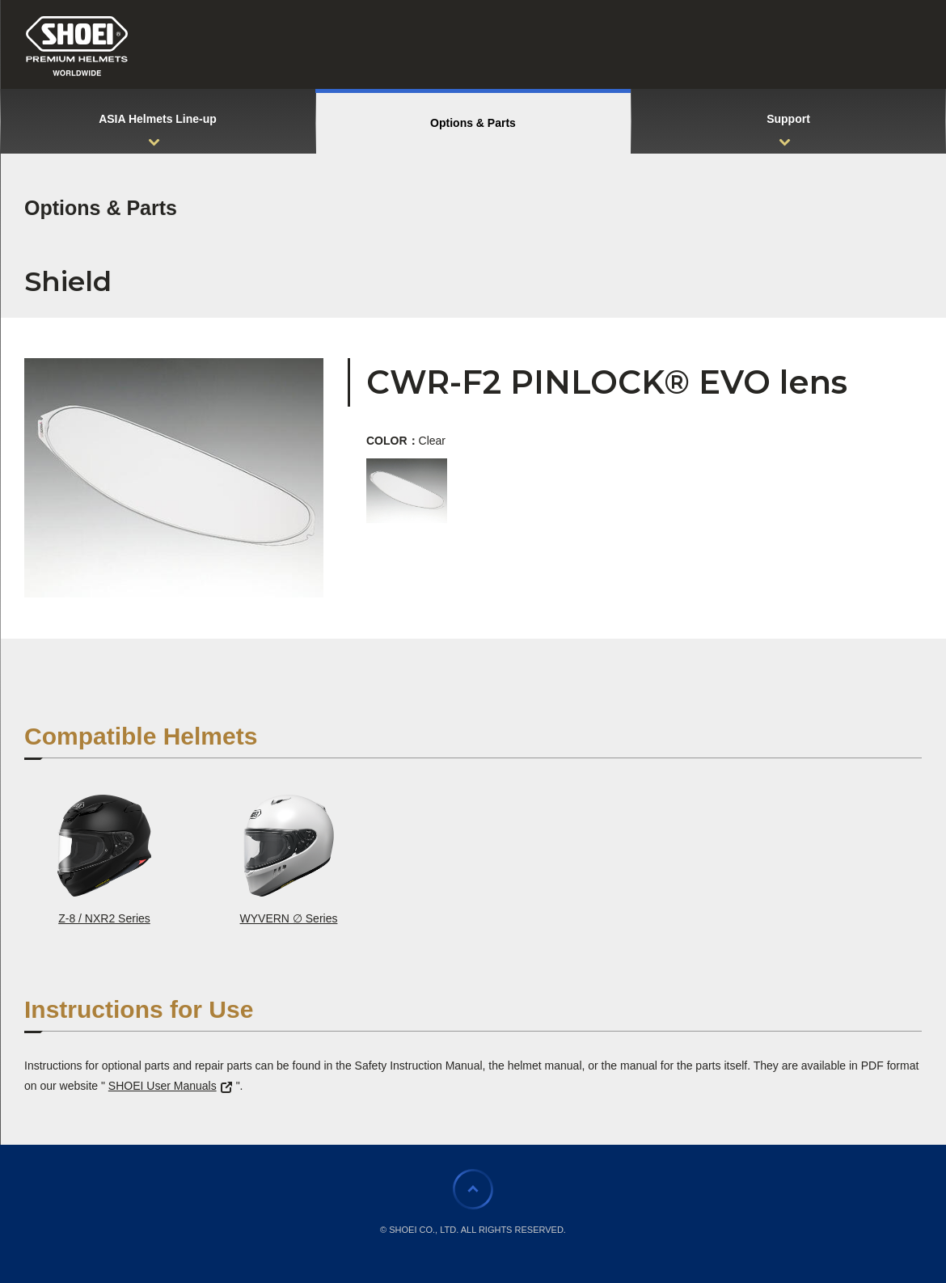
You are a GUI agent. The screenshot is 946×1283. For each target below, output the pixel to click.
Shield (68, 281)
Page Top (473, 1189)
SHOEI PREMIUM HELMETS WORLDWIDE (77, 46)
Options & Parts (100, 207)
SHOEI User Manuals (170, 1085)
